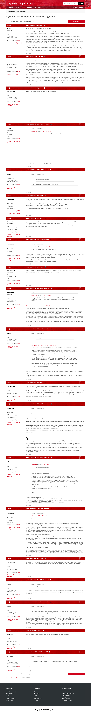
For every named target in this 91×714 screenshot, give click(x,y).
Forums (23, 7)
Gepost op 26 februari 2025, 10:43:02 (34, 404)
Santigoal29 (10, 656)
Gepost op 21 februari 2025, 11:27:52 (34, 170)
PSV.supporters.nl (66, 695)
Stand (7, 695)
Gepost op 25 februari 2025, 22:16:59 (34, 382)
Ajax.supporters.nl (66, 692)
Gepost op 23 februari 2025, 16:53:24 (34, 196)
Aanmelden (8, 692)
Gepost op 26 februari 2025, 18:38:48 (34, 457)
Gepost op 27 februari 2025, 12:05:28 (34, 508)
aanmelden (81, 7)
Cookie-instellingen (67, 700)
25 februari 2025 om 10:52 (42, 411)
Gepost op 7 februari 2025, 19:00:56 (34, 56)
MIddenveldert (10, 199)
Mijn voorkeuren (66, 698)
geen (18, 40)
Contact (36, 700)
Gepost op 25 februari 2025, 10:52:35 (34, 329)
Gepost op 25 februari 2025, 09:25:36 (34, 288)
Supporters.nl (66, 689)
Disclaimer (36, 693)
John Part (9, 28)
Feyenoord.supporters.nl (68, 693)
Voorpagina (10, 7)
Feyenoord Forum (14, 16)
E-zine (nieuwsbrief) (11, 698)
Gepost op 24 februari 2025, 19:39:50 (34, 267)
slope (76, 160)
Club (35, 7)
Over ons (37, 689)
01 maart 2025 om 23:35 (44, 659)
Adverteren (36, 697)
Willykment (9, 634)
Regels (17, 11)
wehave (9, 333)
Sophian (9, 128)
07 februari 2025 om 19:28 (46, 131)
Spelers (29, 16)
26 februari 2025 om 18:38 (42, 515)
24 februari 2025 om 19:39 (46, 295)
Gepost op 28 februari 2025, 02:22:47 (34, 558)
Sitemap (64, 697)
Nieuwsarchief (9, 700)
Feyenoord (12, 30)
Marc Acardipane (11, 91)
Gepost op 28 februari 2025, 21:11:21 (34, 580)
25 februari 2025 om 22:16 (46, 609)
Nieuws (17, 7)
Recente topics (11, 11)
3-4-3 (18, 644)
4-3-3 (18, 101)
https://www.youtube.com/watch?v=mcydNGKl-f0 (38, 305)
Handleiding (23, 11)
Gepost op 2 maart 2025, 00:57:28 (34, 652)
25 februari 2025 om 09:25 (45, 336)
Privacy (35, 695)
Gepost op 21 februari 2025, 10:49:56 (34, 124)
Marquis (9, 584)
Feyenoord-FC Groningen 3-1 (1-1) (15, 43)
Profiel (39, 7)
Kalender (8, 697)
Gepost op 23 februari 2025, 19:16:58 (34, 218)
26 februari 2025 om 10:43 (45, 464)
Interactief (29, 7)
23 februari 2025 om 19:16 (46, 246)
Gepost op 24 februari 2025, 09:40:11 (34, 239)
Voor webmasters (38, 692)
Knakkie (9, 174)
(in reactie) (46, 124)
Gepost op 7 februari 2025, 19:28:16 (34, 88)
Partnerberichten (38, 698)
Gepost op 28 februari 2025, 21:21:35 (34, 602)
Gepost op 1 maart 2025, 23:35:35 (34, 630)
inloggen (75, 7)
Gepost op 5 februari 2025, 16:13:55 (34, 25)
